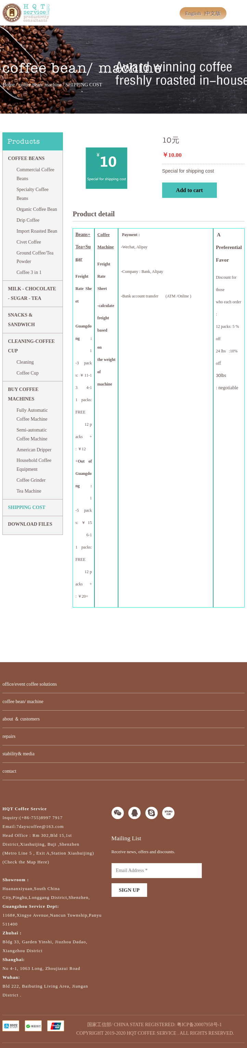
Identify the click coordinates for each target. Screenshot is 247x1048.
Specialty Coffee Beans (32, 194)
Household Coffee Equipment (33, 465)
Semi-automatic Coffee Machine (31, 434)
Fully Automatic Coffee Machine (32, 415)
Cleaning (25, 362)
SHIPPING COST (26, 507)
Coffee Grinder (31, 480)
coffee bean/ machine (40, 84)
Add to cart (189, 190)
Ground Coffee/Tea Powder (34, 257)
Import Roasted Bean (36, 231)
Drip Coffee (27, 220)
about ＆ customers (21, 719)
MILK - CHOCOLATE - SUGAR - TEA (32, 293)
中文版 (213, 13)
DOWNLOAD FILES (30, 524)
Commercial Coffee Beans (35, 174)
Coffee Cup (27, 373)
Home (8, 84)
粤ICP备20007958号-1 (199, 1024)
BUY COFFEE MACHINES (23, 394)
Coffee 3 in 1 (28, 272)
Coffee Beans (26, 158)
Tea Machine (28, 491)
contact (9, 771)
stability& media (18, 753)
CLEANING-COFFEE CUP (31, 346)
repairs (8, 736)
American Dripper (33, 449)
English (193, 13)
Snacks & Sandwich (21, 319)
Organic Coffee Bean (36, 209)
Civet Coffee (28, 242)
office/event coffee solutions (29, 684)
